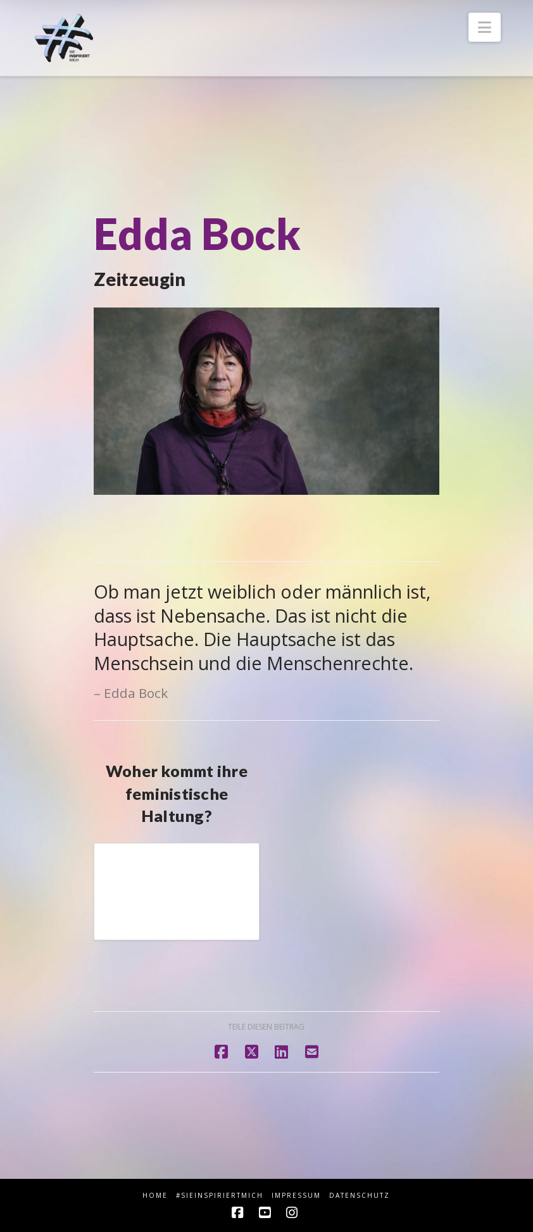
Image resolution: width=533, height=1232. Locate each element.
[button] (484, 27)
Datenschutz (359, 1196)
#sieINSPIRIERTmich (219, 1196)
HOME (155, 1196)
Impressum (296, 1196)
